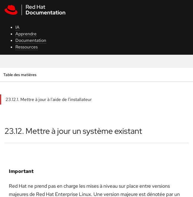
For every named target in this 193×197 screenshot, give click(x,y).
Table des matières (20, 74)
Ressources (26, 47)
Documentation (30, 40)
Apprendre (26, 34)
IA (17, 27)
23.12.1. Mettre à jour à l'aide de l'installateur (48, 99)
